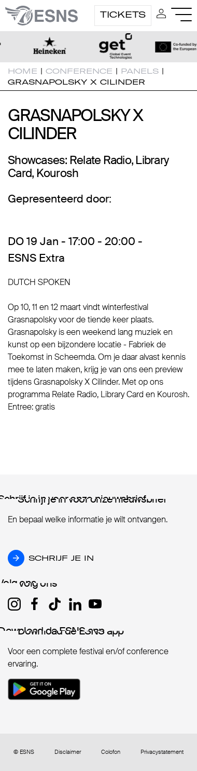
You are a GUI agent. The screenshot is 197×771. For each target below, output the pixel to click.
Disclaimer (67, 752)
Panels (140, 71)
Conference (79, 71)
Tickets (123, 14)
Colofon (110, 752)
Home (22, 71)
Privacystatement (162, 752)
